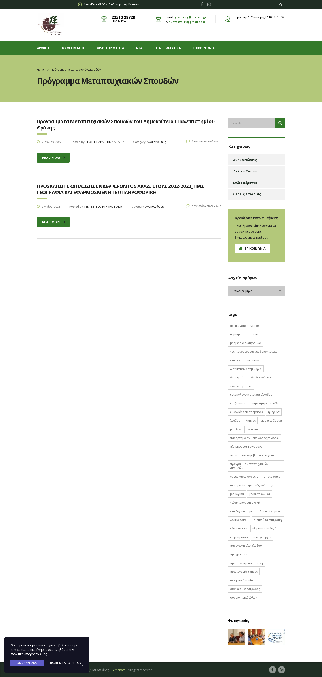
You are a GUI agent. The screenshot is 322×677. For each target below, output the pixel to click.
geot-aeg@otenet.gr (190, 17)
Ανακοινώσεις (245, 160)
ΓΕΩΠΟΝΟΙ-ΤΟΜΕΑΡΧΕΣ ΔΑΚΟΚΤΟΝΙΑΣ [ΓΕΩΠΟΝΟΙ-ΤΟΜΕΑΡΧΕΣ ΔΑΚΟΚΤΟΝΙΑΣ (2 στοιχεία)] (253, 352)
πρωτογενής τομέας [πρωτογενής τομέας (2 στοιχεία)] (244, 572)
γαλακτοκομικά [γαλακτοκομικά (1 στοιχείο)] (259, 494)
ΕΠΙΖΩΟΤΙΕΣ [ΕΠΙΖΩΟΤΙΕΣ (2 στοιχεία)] (237, 403)
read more (54, 157)
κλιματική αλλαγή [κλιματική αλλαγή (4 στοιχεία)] (264, 528)
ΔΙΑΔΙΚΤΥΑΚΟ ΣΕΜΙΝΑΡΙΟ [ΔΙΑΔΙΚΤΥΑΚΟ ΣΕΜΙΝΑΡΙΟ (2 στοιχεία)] (246, 369)
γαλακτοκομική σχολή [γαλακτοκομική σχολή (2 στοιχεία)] (245, 503)
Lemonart (118, 670)
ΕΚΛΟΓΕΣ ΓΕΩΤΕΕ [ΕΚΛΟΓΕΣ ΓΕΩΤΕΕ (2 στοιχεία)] (241, 386)
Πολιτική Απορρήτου (65, 663)
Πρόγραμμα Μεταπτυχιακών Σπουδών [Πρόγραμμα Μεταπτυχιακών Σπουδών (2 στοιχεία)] (249, 466)
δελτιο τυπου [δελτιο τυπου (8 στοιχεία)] (239, 520)
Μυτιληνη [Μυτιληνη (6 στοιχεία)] (236, 429)
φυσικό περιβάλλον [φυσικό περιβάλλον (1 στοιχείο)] (243, 597)
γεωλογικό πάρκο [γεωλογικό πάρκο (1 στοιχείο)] (242, 511)
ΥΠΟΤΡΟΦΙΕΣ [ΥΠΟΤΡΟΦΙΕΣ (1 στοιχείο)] (272, 477)
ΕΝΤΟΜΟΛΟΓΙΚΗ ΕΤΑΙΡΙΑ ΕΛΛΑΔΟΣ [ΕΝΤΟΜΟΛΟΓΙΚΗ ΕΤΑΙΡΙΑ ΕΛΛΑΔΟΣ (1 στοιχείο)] (251, 395)
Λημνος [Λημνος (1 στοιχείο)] (251, 421)
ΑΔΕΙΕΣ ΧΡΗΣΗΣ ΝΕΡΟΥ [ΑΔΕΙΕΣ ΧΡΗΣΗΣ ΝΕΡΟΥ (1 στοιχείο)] (244, 326)
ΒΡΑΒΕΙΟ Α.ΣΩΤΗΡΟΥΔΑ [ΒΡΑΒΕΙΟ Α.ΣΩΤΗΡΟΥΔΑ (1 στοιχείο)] (245, 343)
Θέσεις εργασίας (247, 194)
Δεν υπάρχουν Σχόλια (203, 141)
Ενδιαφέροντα (245, 183)
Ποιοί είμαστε (73, 48)
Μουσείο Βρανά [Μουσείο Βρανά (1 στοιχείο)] (271, 421)
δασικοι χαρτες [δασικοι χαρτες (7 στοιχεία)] (270, 511)
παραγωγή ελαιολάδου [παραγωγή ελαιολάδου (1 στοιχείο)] (246, 546)
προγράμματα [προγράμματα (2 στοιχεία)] (239, 554)
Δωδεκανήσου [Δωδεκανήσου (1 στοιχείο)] (261, 377)
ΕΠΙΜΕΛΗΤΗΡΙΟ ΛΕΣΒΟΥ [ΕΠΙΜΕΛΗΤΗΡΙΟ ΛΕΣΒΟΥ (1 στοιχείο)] (265, 403)
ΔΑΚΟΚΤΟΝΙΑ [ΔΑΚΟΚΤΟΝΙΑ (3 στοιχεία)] (253, 360)
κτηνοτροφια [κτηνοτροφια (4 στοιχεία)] (239, 537)
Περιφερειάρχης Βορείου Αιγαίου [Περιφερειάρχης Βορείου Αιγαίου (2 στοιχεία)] (253, 455)
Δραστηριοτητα (110, 48)
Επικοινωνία (204, 48)
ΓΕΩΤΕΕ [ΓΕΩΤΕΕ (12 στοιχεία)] (235, 360)
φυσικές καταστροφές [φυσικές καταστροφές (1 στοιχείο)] (245, 589)
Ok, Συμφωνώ (27, 663)
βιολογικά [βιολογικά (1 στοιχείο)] (237, 494)
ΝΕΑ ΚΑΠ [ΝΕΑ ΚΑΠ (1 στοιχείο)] (253, 429)
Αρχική (43, 48)
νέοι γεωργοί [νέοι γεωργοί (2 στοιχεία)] (262, 537)
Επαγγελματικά (168, 48)
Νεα (139, 48)
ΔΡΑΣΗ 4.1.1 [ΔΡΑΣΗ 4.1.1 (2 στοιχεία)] (238, 377)
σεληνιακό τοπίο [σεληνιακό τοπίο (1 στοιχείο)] (241, 580)
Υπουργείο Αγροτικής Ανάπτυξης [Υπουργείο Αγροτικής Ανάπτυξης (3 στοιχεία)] (252, 485)
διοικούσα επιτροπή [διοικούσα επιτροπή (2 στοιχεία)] (268, 520)
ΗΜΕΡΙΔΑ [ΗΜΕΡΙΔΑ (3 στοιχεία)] (274, 412)
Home (41, 69)
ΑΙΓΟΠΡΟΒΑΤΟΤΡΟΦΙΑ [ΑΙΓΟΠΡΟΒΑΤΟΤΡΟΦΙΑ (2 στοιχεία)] (244, 334)
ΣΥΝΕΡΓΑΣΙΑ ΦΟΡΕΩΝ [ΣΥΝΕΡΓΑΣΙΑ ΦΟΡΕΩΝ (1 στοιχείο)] (244, 477)
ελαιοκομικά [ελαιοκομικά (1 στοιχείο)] (238, 528)
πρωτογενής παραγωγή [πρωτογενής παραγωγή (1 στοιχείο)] (246, 563)
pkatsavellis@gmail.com (187, 22)
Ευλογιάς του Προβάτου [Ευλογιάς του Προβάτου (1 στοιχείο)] (246, 412)
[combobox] (256, 291)
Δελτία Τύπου (245, 171)
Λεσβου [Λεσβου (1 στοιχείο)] (235, 421)
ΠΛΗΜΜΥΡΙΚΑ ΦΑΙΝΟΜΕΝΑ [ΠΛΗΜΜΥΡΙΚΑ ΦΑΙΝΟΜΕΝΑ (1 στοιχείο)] (246, 447)
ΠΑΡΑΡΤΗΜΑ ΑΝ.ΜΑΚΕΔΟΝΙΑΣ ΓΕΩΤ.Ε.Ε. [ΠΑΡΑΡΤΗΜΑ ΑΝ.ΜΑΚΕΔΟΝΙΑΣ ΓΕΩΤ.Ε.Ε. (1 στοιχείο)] (254, 438)
